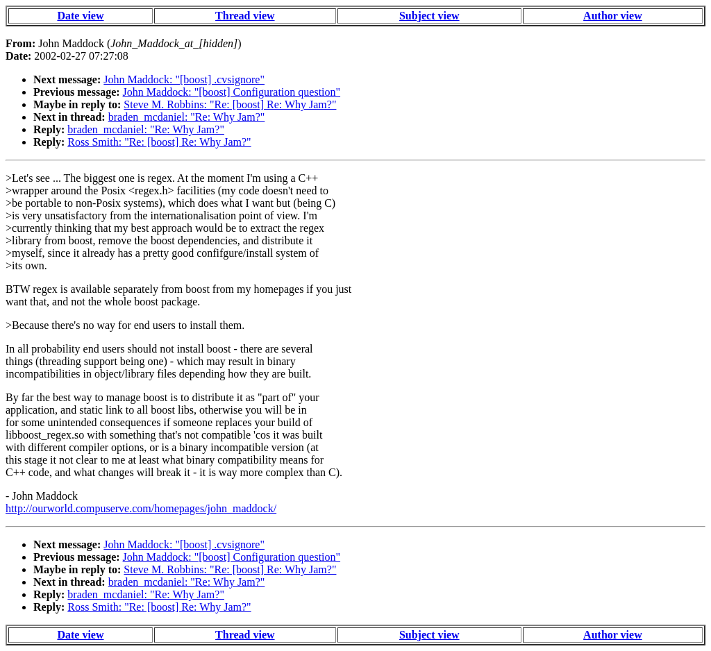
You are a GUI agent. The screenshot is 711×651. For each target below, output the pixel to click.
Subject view (429, 16)
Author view (612, 16)
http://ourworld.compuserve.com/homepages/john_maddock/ (141, 508)
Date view (80, 16)
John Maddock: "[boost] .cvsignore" (184, 79)
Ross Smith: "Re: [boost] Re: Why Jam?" (159, 142)
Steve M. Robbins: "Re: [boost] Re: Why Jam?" (230, 104)
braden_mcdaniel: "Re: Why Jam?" (186, 117)
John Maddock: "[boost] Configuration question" (231, 92)
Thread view (244, 16)
